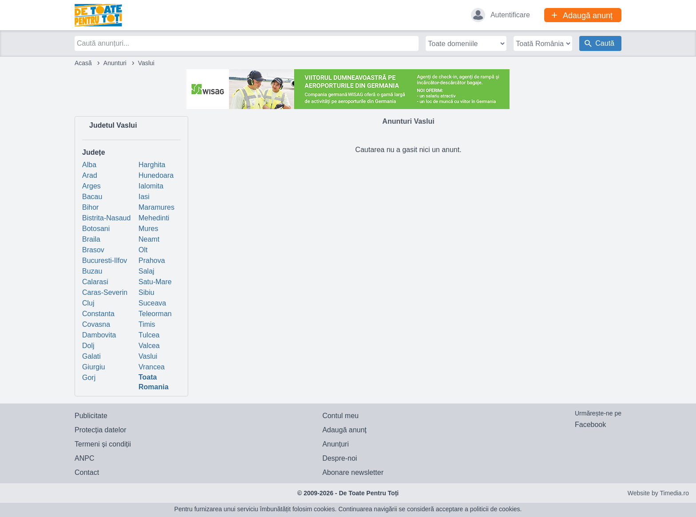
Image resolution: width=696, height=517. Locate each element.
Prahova (151, 260)
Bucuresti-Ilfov (104, 260)
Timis (146, 324)
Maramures (156, 207)
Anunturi (115, 63)
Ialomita (150, 186)
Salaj (146, 271)
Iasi (144, 196)
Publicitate (91, 415)
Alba (89, 164)
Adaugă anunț (344, 430)
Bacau (92, 196)
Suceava (152, 303)
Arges (91, 186)
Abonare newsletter (353, 472)
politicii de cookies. (496, 509)
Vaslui (147, 356)
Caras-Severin (104, 292)
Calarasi (95, 282)
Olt (142, 250)
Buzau (92, 271)
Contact (87, 472)
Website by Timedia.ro (658, 493)
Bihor (90, 207)
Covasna (96, 324)
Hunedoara (156, 175)
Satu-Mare (155, 282)
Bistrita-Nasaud (106, 218)
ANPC (84, 458)
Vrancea (151, 367)
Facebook (590, 424)
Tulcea (148, 335)
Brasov (93, 250)
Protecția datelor (101, 430)
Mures (148, 228)
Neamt (148, 239)
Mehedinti (153, 218)
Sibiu (146, 292)
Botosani (96, 228)
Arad (89, 175)
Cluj (88, 303)
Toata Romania (153, 382)
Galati (91, 356)
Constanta (98, 313)
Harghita (151, 164)
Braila (91, 239)
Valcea (149, 345)
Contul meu (340, 415)
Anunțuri (335, 444)
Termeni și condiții (103, 444)
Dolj (88, 345)
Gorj (88, 377)
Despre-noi (339, 458)
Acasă (83, 63)
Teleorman (155, 313)
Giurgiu (93, 367)
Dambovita (99, 335)
